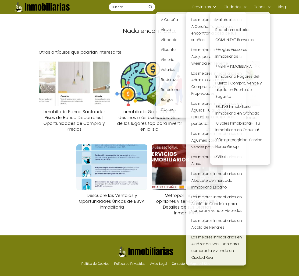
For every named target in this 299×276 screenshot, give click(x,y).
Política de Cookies (95, 264)
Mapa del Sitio (199, 264)
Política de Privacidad (130, 264)
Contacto (178, 264)
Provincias (201, 7)
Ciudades (232, 7)
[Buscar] (150, 6)
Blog (282, 7)
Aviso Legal (158, 264)
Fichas (259, 7)
